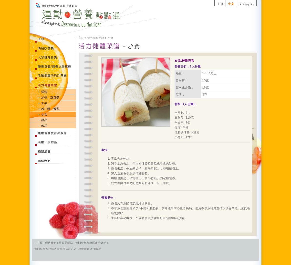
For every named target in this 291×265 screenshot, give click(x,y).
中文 (231, 4)
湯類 (44, 92)
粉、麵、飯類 (50, 108)
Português (246, 4)
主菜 (44, 103)
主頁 (220, 4)
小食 (44, 114)
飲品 (44, 125)
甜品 (44, 120)
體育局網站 (66, 242)
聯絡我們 (51, 242)
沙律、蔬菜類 (50, 97)
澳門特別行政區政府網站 (90, 242)
